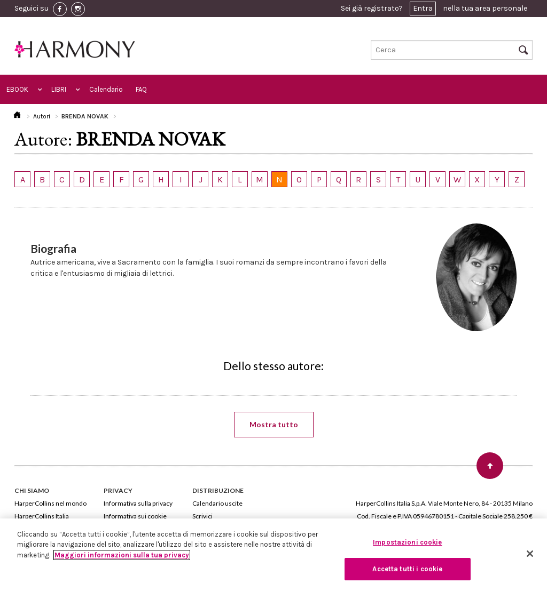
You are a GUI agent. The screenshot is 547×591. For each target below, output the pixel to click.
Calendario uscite (217, 503)
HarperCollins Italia (41, 516)
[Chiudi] (530, 553)
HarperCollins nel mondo (50, 503)
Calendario (106, 89)
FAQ (141, 89)
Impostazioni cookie (407, 542)
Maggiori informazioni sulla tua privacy (121, 555)
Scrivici (202, 516)
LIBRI (58, 89)
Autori (41, 116)
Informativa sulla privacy (138, 503)
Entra (423, 8)
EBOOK (17, 89)
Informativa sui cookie (135, 516)
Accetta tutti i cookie (407, 569)
